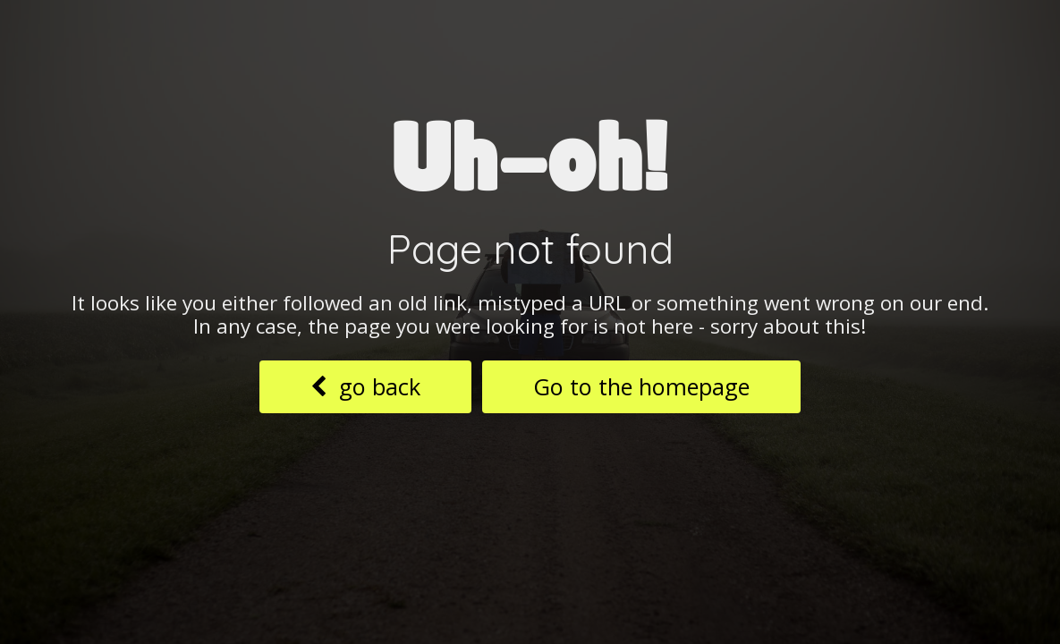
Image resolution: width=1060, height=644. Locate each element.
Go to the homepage (641, 386)
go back (365, 386)
